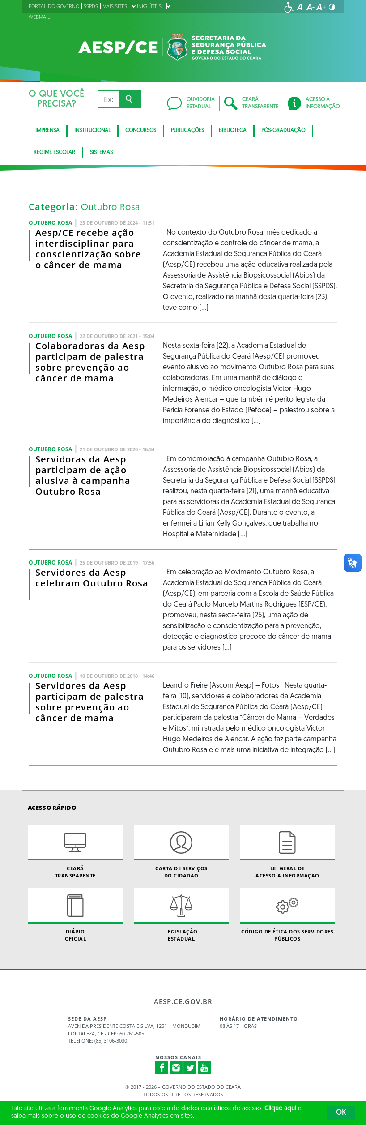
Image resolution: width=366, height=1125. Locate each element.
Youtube (204, 1067)
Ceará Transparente (75, 851)
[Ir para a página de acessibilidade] (289, 7)
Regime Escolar (54, 152)
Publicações (187, 130)
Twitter (190, 1067)
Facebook (162, 1067)
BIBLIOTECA (233, 130)
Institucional (92, 130)
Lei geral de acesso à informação (287, 851)
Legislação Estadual (181, 914)
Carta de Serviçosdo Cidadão (181, 851)
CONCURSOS (140, 130)
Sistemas (101, 152)
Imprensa (47, 130)
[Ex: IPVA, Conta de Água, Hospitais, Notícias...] (108, 99)
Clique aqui (280, 1108)
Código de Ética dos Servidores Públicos (287, 914)
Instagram (176, 1067)
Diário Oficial (75, 914)
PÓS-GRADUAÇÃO (283, 130)
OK (341, 1112)
